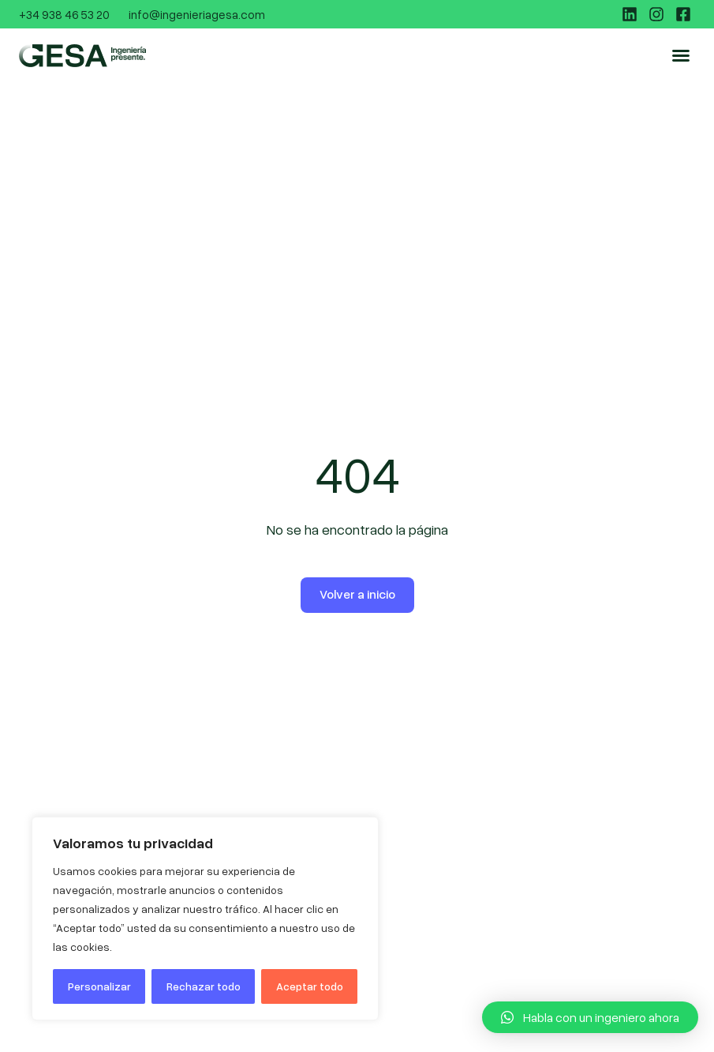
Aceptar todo (309, 986)
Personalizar (99, 986)
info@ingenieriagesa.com (197, 14)
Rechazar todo (203, 986)
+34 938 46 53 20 (64, 14)
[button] (681, 55)
